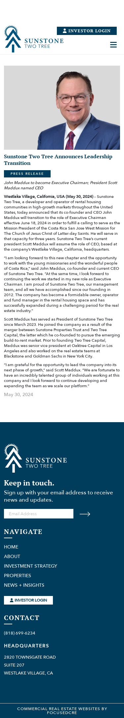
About (12, 556)
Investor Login (28, 600)
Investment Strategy (30, 566)
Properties (17, 576)
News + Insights (24, 585)
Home (11, 547)
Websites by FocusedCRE (77, 710)
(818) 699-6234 (19, 633)
